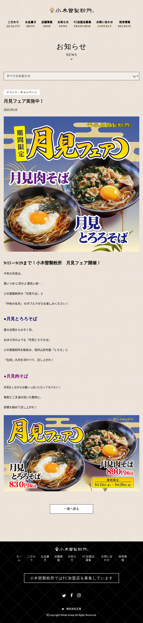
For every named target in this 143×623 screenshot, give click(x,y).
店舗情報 (58, 558)
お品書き (45, 558)
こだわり (31, 558)
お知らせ (72, 558)
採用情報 (123, 558)
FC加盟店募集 (88, 558)
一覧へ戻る (71, 508)
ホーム (19, 558)
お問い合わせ (106, 558)
